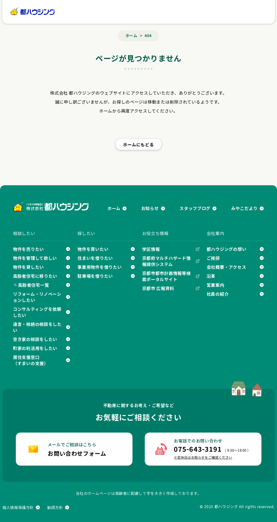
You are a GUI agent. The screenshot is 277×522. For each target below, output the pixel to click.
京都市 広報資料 (158, 288)
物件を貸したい (28, 267)
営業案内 (215, 285)
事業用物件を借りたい (99, 267)
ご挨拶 (213, 258)
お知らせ (150, 208)
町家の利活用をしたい (35, 348)
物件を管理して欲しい (35, 258)
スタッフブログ (194, 208)
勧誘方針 (55, 507)
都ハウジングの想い (226, 249)
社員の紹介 (218, 294)
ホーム (71, 11)
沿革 (211, 276)
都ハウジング (33, 11)
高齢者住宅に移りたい (35, 276)
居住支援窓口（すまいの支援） (30, 360)
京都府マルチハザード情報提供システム (166, 261)
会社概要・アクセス (226, 267)
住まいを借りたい (95, 258)
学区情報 (151, 249)
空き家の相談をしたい (35, 339)
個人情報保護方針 (18, 507)
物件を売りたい (28, 249)
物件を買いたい (92, 249)
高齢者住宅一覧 (33, 285)
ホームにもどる (138, 144)
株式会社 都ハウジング (51, 207)
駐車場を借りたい (95, 276)
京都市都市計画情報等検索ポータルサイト (166, 276)
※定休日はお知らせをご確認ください (203, 457)
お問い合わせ (238, 12)
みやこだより (244, 208)
